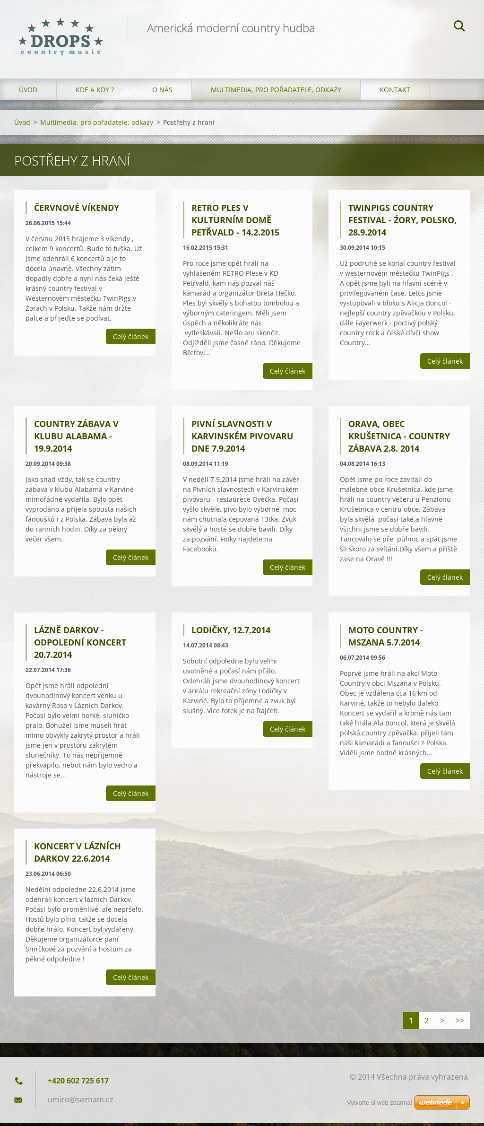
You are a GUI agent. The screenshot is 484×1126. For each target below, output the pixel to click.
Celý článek (130, 339)
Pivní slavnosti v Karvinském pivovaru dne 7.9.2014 (242, 439)
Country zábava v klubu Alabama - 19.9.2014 (76, 439)
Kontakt (395, 91)
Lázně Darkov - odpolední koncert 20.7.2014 (80, 645)
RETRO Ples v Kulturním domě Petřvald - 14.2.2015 (235, 223)
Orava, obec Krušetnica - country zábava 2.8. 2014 (399, 439)
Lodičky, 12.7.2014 (230, 632)
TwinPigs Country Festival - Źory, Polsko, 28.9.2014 (402, 223)
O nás (162, 91)
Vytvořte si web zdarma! (379, 1102)
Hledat (459, 27)
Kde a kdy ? (95, 91)
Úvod (28, 91)
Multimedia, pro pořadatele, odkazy (276, 91)
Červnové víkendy (76, 210)
